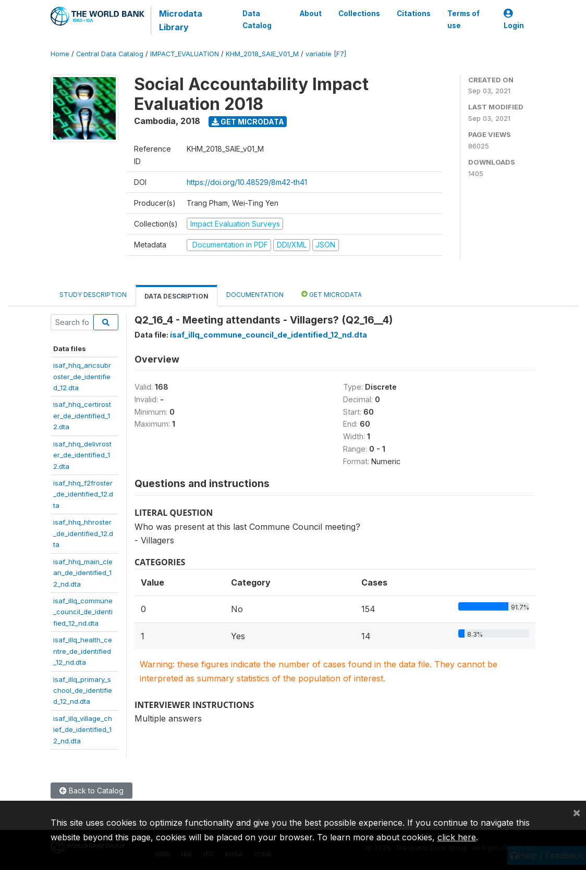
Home (60, 54)
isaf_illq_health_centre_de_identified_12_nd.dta (82, 651)
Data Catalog (257, 19)
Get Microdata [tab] (331, 294)
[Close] (576, 812)
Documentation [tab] (255, 295)
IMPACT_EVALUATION (184, 54)
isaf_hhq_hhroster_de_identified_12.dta (83, 533)
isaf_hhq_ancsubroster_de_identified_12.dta (82, 376)
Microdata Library (180, 20)
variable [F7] (326, 54)
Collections (359, 13)
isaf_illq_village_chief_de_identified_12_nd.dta (82, 729)
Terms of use (463, 19)
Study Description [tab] (93, 295)
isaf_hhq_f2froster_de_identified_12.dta (83, 494)
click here (456, 837)
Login (514, 19)
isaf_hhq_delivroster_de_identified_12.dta (82, 455)
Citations (414, 13)
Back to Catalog (91, 790)
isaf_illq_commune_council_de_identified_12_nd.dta (83, 611)
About (311, 13)
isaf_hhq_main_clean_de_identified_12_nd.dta (83, 572)
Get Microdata (248, 121)
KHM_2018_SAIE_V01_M (262, 54)
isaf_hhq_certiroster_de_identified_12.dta (82, 415)
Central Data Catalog (109, 54)
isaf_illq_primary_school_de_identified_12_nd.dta (82, 690)
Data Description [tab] (176, 296)
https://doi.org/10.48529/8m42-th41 (247, 182)
